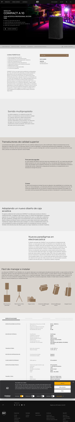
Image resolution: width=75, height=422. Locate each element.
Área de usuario (49, 403)
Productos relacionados (40, 46)
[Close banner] (73, 405)
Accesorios (30, 46)
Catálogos (27, 403)
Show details (59, 419)
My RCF (61, 1)
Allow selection (62, 410)
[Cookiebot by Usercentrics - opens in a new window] (7, 420)
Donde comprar (12, 28)
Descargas (23, 46)
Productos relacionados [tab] (64, 307)
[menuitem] (16, 1)
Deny (62, 414)
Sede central (65, 403)
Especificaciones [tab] (11, 307)
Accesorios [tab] (46, 307)
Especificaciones (15, 46)
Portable (15, 403)
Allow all (62, 406)
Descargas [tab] (28, 307)
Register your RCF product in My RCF (57, 393)
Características (6, 46)
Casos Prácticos (38, 403)
